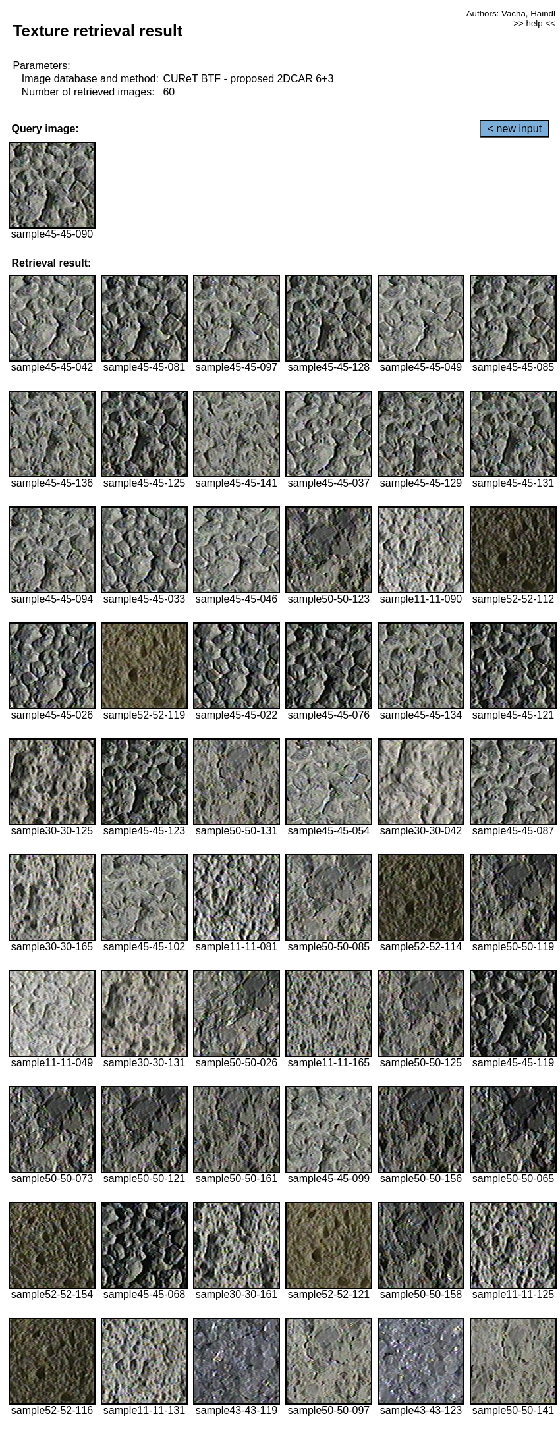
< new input (515, 128)
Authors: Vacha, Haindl (510, 13)
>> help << (534, 23)
